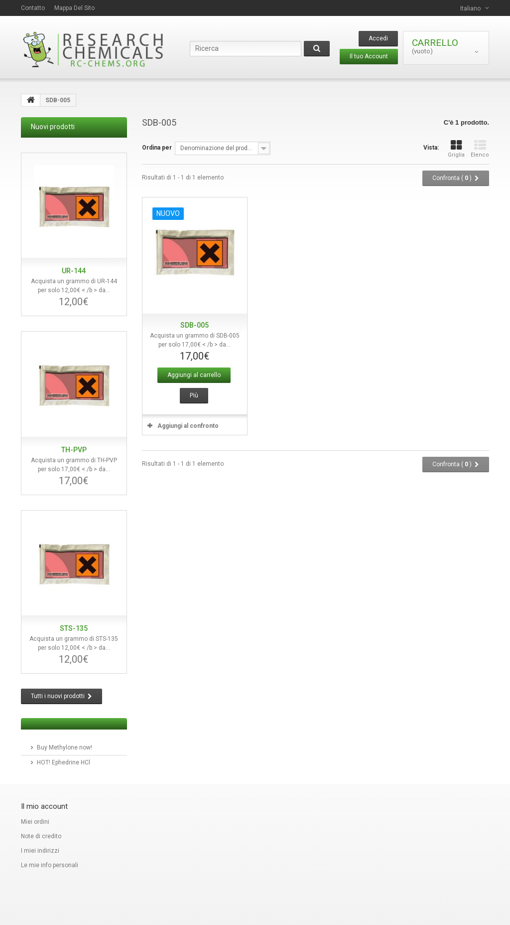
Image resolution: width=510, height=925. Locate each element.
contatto (33, 7)
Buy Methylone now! (64, 747)
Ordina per (157, 147)
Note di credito (41, 836)
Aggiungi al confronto (188, 425)
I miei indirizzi (40, 850)
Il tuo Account (369, 56)
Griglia (456, 149)
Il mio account (44, 806)
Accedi (378, 38)
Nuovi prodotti (53, 127)
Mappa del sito (74, 7)
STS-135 (74, 628)
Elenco (480, 149)
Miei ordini (35, 821)
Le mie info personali (49, 865)
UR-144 (74, 271)
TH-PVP (74, 450)
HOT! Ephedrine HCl (63, 762)
